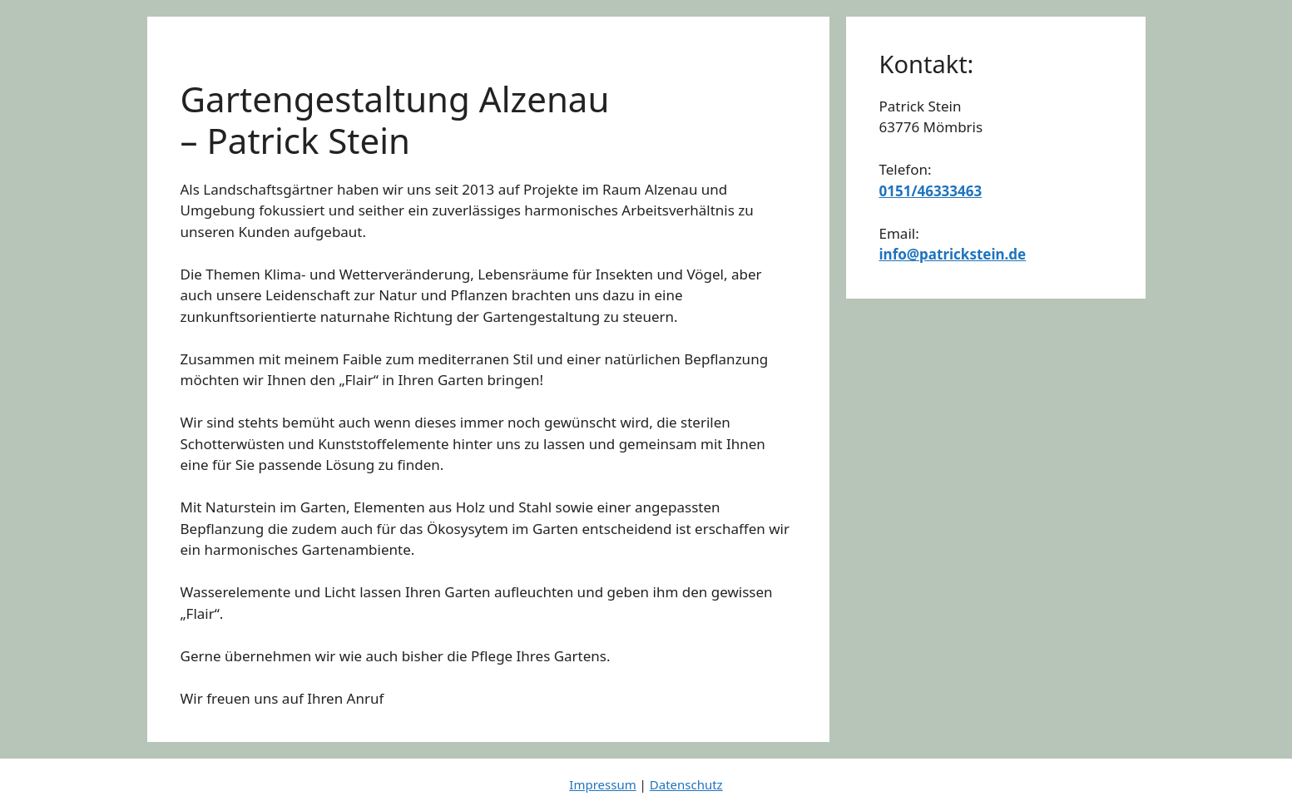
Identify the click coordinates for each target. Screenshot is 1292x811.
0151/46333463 (931, 190)
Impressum (602, 784)
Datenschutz (686, 784)
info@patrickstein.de (953, 254)
